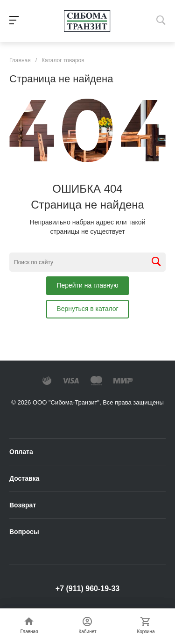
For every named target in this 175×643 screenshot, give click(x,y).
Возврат (22, 505)
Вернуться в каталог (87, 308)
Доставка (24, 478)
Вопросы (24, 531)
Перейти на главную (87, 285)
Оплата (21, 451)
